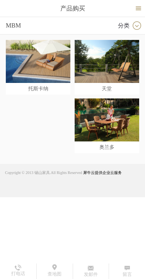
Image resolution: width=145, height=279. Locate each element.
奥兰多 (106, 147)
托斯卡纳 (38, 88)
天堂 (107, 88)
